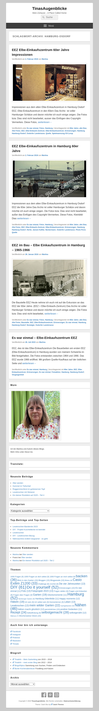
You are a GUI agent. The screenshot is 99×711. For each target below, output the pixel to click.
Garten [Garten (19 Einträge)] (40, 594)
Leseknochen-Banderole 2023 (25, 526)
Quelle (48, 133)
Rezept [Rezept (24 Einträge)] (18, 612)
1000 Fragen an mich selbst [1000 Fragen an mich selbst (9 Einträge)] (62, 577)
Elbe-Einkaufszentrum (55, 131)
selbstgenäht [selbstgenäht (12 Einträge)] (77, 612)
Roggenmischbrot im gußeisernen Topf (29, 489)
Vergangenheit (18, 375)
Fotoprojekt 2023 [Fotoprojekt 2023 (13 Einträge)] (42, 591)
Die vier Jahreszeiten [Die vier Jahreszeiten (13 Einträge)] (72, 584)
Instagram (15, 634)
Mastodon (15, 641)
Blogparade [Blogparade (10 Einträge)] (57, 580)
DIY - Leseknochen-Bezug (24, 536)
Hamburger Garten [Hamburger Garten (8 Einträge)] (26, 599)
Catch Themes (57, 704)
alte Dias (83, 128)
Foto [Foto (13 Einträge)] (26, 591)
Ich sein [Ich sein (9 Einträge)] (29, 602)
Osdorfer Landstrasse (36, 133)
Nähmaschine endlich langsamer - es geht (30, 539)
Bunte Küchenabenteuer (24, 668)
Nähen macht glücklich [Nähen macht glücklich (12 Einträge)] (31, 609)
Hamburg (49, 128)
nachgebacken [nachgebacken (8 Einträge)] (67, 606)
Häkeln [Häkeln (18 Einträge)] (17, 601)
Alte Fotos (16, 131)
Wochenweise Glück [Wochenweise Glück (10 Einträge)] (30, 616)
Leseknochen (18, 533)
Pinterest (15, 638)
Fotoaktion (56, 372)
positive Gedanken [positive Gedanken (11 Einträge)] (71, 609)
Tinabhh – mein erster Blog (25, 662)
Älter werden (18, 483)
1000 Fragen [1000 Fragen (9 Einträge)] (17, 577)
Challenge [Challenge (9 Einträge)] (43, 584)
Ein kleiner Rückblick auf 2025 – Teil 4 (28, 495)
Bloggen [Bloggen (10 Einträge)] (44, 580)
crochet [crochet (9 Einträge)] (54, 584)
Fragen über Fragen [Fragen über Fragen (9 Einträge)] (22, 595)
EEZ (23, 131)
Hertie (29, 230)
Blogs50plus (19, 665)
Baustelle (25, 322)
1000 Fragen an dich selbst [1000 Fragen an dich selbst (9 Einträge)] (36, 577)
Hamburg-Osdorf (19, 133)
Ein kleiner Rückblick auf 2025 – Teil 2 (38, 560)
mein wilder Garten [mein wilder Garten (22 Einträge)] (44, 605)
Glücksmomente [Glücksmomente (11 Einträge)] (57, 595)
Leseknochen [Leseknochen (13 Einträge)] (19, 605)
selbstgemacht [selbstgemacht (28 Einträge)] (55, 612)
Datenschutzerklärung (72, 701)
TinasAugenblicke (49, 8)
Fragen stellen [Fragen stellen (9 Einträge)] (61, 591)
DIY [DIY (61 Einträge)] (18, 587)
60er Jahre (74, 128)
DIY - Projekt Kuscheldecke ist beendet (29, 529)
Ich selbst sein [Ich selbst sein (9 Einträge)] (42, 602)
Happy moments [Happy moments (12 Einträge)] (69, 598)
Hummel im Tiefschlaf (22, 486)
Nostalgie (31, 325)
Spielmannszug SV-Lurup (62, 133)
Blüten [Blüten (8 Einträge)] (68, 580)
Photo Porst (81, 230)
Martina (45, 59)
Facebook (15, 631)
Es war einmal (32, 128)
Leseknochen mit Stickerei (24, 492)
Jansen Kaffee (38, 230)
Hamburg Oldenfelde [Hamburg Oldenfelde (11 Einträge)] (47, 598)
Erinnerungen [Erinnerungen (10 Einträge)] (67, 588)
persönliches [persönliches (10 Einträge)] (52, 609)
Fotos (41, 128)
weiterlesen (45, 122)
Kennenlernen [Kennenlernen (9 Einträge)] (57, 602)
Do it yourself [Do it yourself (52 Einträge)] (43, 587)
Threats (14, 644)
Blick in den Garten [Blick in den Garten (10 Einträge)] (27, 580)
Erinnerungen (70, 131)
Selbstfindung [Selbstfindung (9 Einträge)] (34, 613)
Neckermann (50, 230)
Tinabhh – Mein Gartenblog (25, 659)
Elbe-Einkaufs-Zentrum (35, 131)
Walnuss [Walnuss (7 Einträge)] (14, 616)
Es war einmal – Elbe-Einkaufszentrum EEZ (44, 338)
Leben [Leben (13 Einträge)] (69, 602)
